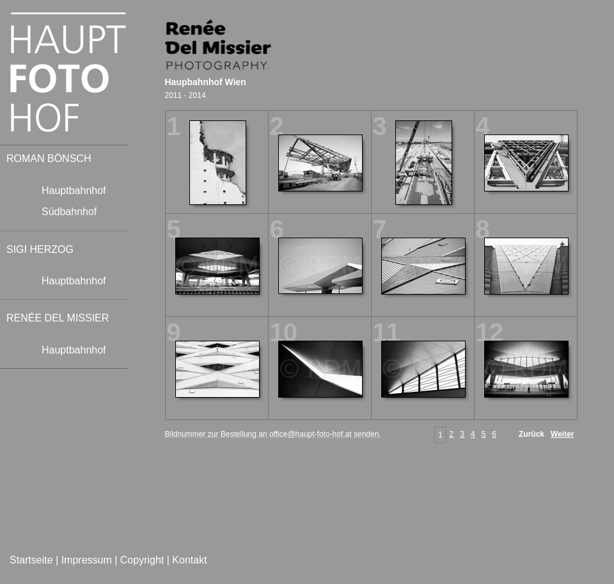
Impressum (86, 560)
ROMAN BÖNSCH (48, 158)
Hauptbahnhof (74, 190)
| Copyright (139, 560)
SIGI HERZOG (40, 249)
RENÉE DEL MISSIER (57, 317)
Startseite (33, 560)
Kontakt (189, 560)
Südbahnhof (69, 211)
